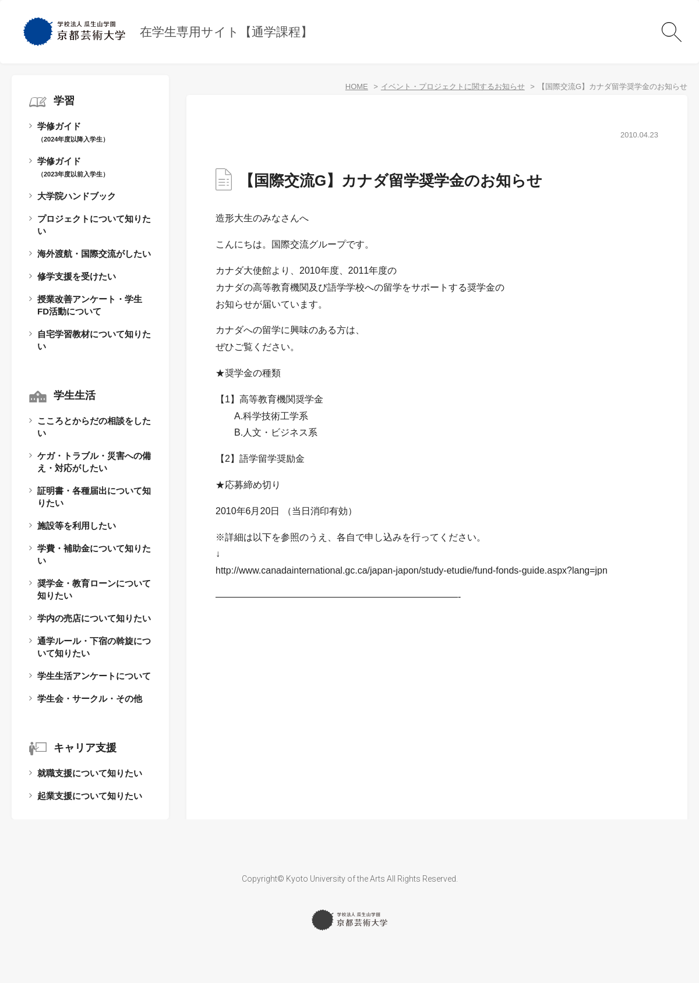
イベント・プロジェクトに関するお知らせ (453, 86)
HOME (356, 86)
